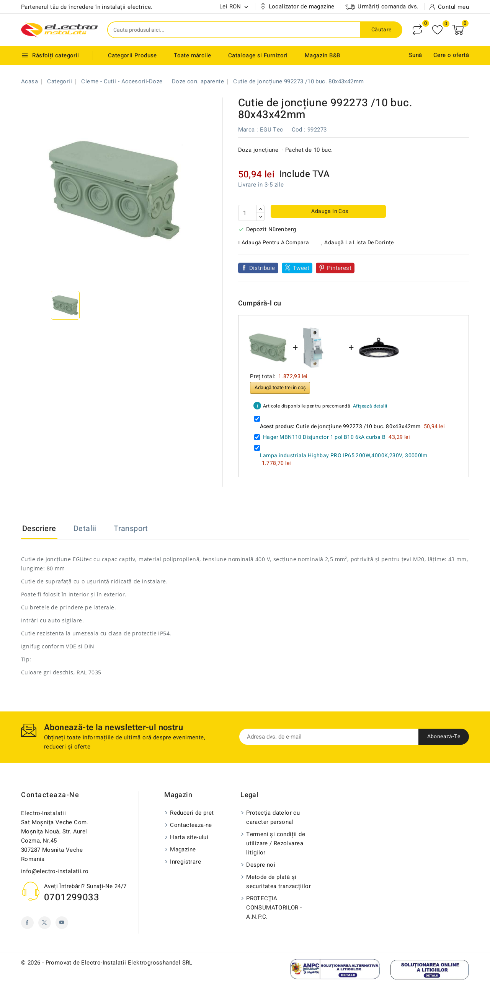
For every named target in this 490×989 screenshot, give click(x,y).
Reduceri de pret (192, 813)
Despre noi (260, 865)
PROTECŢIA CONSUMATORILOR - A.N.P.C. (274, 907)
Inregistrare (185, 861)
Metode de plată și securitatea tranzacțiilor (278, 881)
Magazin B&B (322, 55)
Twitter (44, 922)
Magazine (183, 849)
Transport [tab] (131, 528)
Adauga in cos (329, 211)
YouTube (62, 922)
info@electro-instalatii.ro (54, 871)
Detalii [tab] (85, 528)
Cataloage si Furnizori (258, 55)
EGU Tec (271, 129)
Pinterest (339, 268)
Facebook (27, 922)
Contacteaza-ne (50, 795)
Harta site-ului (189, 837)
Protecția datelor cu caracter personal (273, 817)
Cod (297, 129)
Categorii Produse (132, 55)
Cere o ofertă (451, 55)
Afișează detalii (370, 406)
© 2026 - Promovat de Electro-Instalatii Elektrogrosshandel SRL (107, 962)
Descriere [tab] (39, 528)
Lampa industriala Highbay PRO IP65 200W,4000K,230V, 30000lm (344, 455)
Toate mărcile (192, 55)
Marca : (248, 129)
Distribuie (262, 268)
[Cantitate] (247, 213)
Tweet (301, 268)
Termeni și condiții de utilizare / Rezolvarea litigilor (275, 843)
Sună (415, 55)
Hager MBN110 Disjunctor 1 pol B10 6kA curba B (324, 437)
